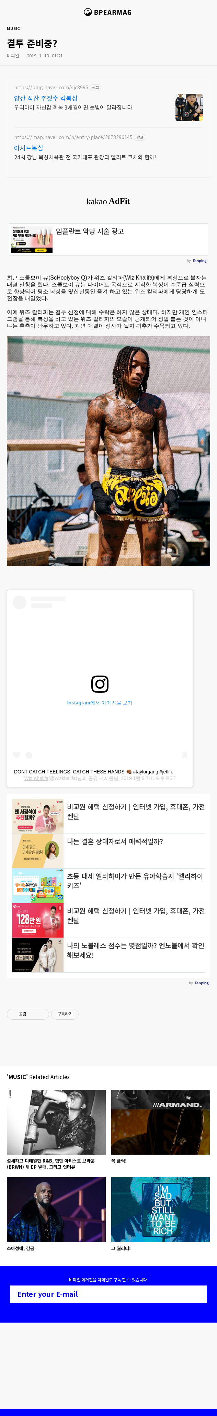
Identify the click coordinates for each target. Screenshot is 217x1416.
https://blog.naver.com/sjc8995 (51, 87)
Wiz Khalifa (36, 778)
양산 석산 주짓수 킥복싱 (46, 98)
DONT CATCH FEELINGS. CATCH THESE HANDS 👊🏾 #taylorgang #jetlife (93, 771)
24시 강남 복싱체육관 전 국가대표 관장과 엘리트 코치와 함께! (85, 157)
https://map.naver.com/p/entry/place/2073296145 (73, 137)
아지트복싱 (28, 148)
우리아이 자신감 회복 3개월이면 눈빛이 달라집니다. (74, 107)
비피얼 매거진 (109, 15)
